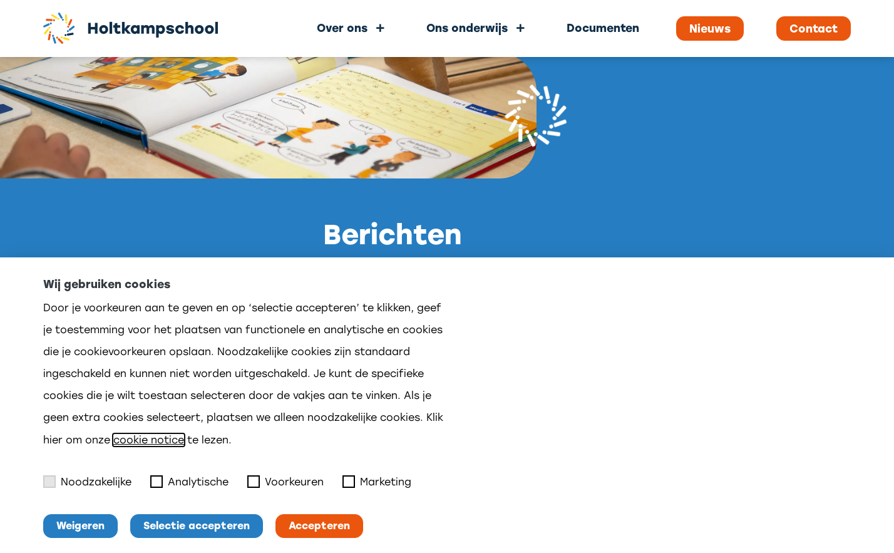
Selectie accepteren (196, 526)
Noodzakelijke (87, 481)
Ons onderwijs (467, 27)
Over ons (342, 27)
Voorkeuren (285, 481)
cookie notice (148, 440)
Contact (813, 28)
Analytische (189, 481)
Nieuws (710, 28)
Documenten (603, 27)
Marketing (376, 481)
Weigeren (80, 526)
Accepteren (319, 526)
